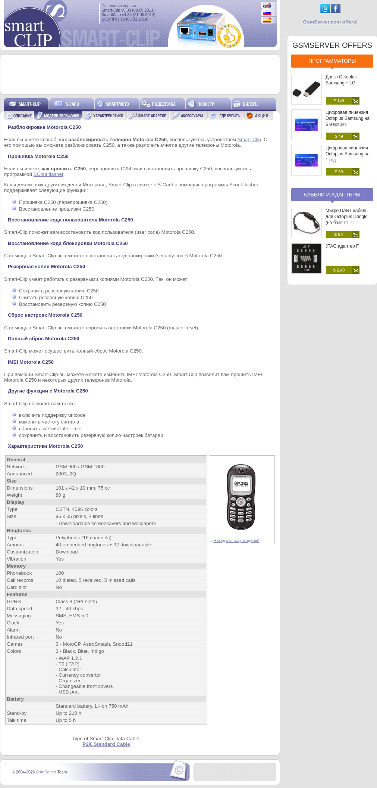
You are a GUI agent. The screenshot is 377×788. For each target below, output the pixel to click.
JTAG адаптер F (342, 246)
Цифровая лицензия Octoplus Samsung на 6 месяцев (348, 118)
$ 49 (339, 136)
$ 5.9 (338, 234)
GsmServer (46, 772)
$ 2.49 (339, 270)
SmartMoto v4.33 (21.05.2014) (128, 14)
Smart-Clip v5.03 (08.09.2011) (128, 10)
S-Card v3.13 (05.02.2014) (124, 19)
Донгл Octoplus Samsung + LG (341, 80)
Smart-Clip (249, 139)
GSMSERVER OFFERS (332, 45)
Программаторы (332, 61)
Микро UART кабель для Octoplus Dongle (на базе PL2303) (347, 216)
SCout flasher (48, 174)
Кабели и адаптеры (332, 195)
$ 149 (339, 101)
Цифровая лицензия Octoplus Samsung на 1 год (348, 153)
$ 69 (339, 172)
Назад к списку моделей (236, 540)
